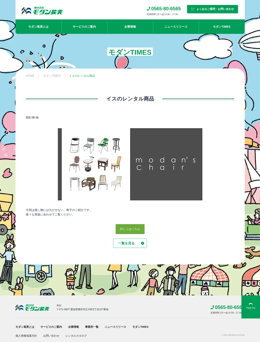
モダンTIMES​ (221, 26)
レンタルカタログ (76, 335)
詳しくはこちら (130, 229)
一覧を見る (126, 243)
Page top (250, 307)
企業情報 (130, 26)
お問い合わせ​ (51, 335)
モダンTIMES (140, 326)
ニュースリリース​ (176, 26)
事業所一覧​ (92, 326)
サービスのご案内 (84, 26)
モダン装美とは (38, 26)
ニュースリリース (115, 326)
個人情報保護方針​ (26, 335)
